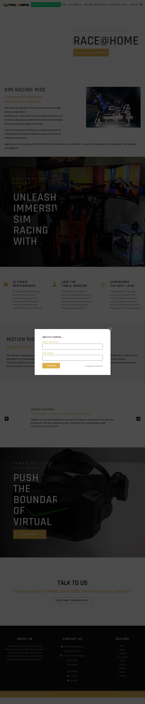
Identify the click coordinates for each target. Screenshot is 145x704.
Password (48, 353)
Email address (50, 342)
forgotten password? (94, 366)
